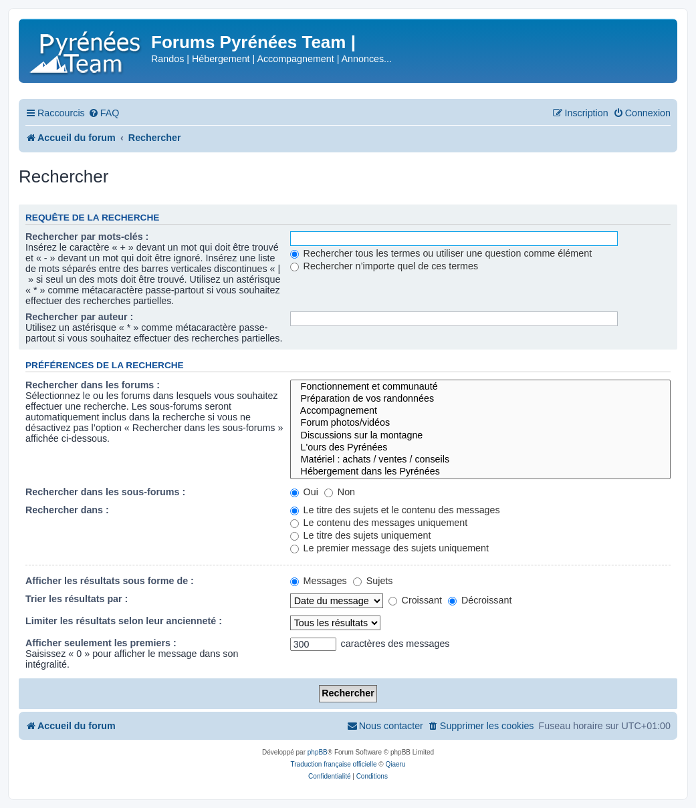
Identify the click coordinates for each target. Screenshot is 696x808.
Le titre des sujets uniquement (360, 535)
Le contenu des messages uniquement (379, 522)
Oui (304, 492)
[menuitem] (104, 113)
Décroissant (479, 600)
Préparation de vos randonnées (480, 399)
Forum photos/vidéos (480, 423)
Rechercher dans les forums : (92, 385)
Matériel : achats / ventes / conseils (480, 460)
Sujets (373, 580)
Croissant (415, 600)
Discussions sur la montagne (480, 436)
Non (339, 492)
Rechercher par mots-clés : (86, 236)
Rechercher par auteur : (79, 316)
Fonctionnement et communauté (480, 387)
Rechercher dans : (67, 510)
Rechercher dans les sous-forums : (105, 492)
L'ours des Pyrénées (480, 448)
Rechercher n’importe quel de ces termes (384, 266)
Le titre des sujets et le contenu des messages (395, 510)
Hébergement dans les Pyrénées (480, 472)
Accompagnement (480, 411)
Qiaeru (395, 764)
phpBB (318, 752)
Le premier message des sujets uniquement (389, 548)
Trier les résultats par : (76, 598)
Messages (318, 580)
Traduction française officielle (334, 764)
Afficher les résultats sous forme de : (109, 580)
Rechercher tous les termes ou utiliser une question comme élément (441, 253)
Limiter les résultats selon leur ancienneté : (123, 621)
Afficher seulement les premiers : (101, 643)
